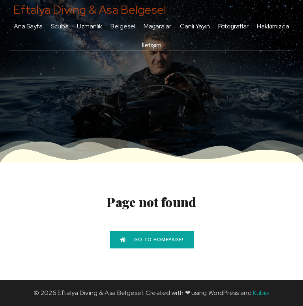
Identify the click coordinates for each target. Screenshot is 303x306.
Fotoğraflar (233, 26)
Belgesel (122, 26)
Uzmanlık (89, 26)
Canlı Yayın (195, 26)
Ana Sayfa (28, 26)
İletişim (151, 45)
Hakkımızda (273, 26)
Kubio (261, 293)
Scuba (60, 26)
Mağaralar (158, 26)
